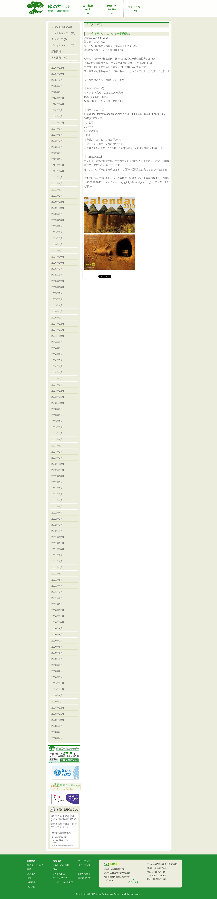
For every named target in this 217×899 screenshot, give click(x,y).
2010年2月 (57, 671)
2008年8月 (57, 726)
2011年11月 (57, 543)
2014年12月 (57, 323)
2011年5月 (57, 579)
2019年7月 (57, 226)
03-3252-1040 (159, 872)
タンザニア (57, 39)
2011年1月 (57, 604)
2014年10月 (57, 336)
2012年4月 (57, 512)
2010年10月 (57, 622)
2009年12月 (57, 683)
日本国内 (56, 57)
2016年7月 (57, 268)
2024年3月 (57, 116)
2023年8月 (57, 134)
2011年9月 (57, 555)
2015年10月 (57, 287)
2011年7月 (57, 567)
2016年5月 (57, 275)
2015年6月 (57, 299)
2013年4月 (57, 439)
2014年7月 (57, 354)
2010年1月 (57, 677)
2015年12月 (57, 281)
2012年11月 (57, 470)
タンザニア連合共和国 (63, 882)
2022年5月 (57, 153)
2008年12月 (57, 707)
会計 (29, 878)
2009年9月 (57, 695)
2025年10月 (57, 73)
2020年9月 (57, 214)
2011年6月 (57, 573)
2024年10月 (57, 104)
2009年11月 (57, 689)
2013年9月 (57, 409)
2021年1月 (57, 195)
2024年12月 (57, 98)
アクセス (31, 874)
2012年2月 (57, 524)
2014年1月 (57, 384)
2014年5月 (57, 360)
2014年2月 (57, 378)
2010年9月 (57, 628)
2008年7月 (57, 732)
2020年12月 (57, 201)
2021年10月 (57, 171)
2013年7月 (57, 421)
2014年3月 (57, 372)
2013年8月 (57, 415)
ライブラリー (84, 861)
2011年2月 (57, 598)
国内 (55, 869)
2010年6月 (57, 646)
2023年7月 (57, 141)
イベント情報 (58, 27)
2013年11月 (57, 396)
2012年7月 (57, 494)
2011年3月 (57, 592)
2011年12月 (57, 537)
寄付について (84, 878)
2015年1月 (57, 317)
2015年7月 (57, 293)
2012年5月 (57, 506)
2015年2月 (57, 311)
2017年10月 (57, 256)
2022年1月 (57, 159)
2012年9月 (57, 482)
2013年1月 (57, 457)
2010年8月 (57, 634)
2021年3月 (57, 189)
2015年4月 (57, 305)
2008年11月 (57, 713)
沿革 (29, 869)
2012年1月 (57, 531)
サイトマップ (84, 865)
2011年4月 (57, 585)
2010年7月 (57, 640)
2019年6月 (57, 232)
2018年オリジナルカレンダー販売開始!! (108, 33)
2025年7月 (57, 86)
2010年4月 (57, 659)
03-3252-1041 (159, 879)
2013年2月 (57, 451)
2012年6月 (57, 500)
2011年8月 (57, 561)
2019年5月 (57, 238)
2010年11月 (57, 616)
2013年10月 (57, 403)
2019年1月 (57, 244)
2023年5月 (57, 147)
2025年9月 (57, 80)
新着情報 (56, 51)
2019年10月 (57, 220)
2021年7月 (57, 177)
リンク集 (31, 887)
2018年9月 (57, 250)
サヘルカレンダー (60, 33)
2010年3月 (57, 665)
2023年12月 (57, 122)
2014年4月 (57, 366)
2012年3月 (57, 518)
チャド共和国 (59, 874)
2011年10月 (57, 549)
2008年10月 (57, 720)
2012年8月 (57, 488)
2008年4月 (57, 738)
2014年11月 (57, 329)
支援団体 (31, 882)
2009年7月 (57, 701)
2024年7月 (57, 110)
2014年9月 (57, 342)
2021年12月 (57, 165)
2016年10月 (57, 262)
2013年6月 (57, 427)
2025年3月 (57, 92)
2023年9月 (57, 128)
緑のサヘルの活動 (61, 865)
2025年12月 (57, 67)
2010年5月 (57, 652)
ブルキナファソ (59, 45)
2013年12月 (57, 390)
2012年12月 (57, 464)
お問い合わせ (84, 874)
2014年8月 (57, 348)
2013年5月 (57, 433)
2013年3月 (57, 445)
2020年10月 (57, 208)
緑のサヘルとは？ (35, 865)
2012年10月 (57, 476)
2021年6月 (57, 183)
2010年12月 (57, 610)
